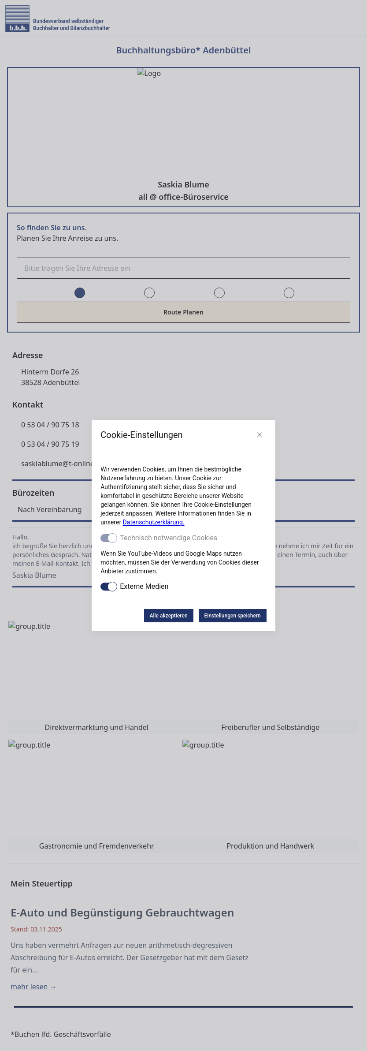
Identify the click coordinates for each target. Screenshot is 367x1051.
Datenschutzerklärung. (154, 522)
